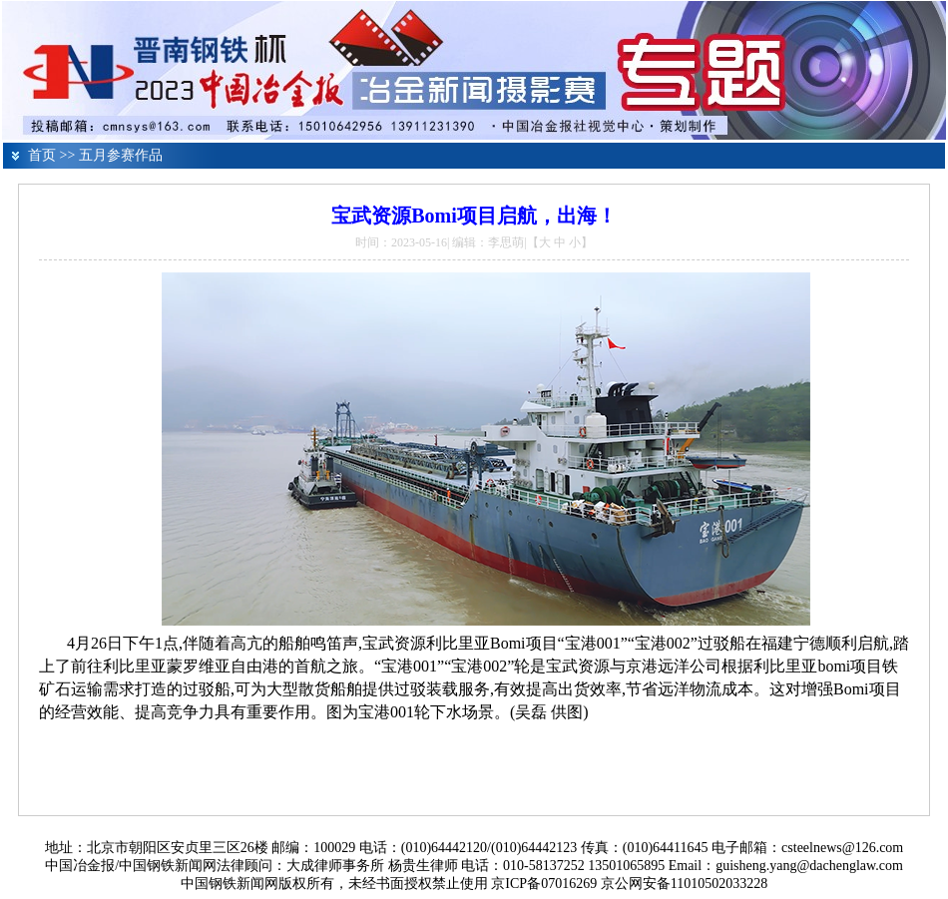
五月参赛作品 (121, 155)
